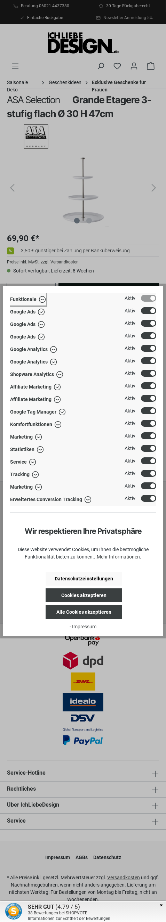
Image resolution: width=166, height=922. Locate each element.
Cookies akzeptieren (83, 595)
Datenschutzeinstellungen (84, 578)
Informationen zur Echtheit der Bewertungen (69, 918)
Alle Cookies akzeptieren (83, 612)
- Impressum (83, 626)
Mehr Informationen (118, 557)
